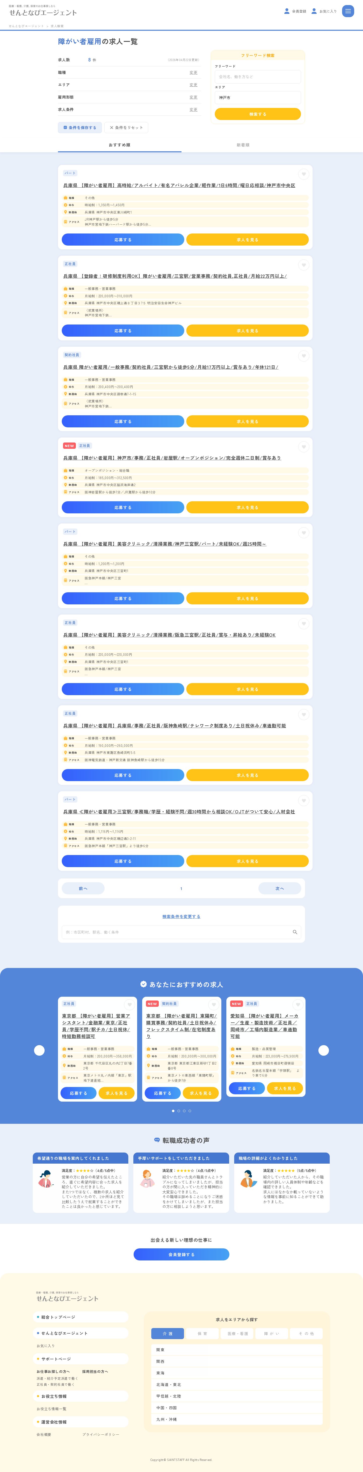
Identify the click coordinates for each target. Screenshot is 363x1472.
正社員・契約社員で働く (56, 1384)
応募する (123, 240)
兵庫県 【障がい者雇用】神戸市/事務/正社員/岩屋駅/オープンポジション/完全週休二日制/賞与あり (172, 457)
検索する (258, 114)
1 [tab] (173, 1114)
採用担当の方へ (95, 1371)
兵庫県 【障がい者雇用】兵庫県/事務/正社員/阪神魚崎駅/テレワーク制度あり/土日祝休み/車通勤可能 (174, 725)
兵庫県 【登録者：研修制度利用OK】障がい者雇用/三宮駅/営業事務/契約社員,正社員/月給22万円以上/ (175, 276)
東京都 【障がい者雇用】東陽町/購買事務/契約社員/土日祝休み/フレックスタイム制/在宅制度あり (181, 1028)
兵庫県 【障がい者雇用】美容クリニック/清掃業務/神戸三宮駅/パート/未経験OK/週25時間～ (164, 543)
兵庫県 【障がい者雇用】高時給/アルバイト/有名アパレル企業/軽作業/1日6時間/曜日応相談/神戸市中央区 (179, 185)
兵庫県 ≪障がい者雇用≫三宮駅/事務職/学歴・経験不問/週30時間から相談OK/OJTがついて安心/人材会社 (179, 811)
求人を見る (248, 240)
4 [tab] (190, 1114)
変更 (194, 72)
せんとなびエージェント (26, 26)
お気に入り (46, 1345)
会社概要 (44, 1434)
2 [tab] (178, 1114)
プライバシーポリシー (100, 1434)
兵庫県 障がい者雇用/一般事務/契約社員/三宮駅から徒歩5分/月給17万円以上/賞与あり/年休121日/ (171, 367)
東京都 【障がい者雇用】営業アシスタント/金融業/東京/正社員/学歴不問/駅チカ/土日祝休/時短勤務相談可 (96, 1028)
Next (323, 1053)
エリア (220, 87)
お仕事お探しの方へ (53, 1371)
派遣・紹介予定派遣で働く (57, 1378)
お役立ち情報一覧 (51, 1408)
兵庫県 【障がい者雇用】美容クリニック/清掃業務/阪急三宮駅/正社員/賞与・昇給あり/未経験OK (169, 634)
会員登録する (181, 1254)
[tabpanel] (97, 1052)
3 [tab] (184, 1114)
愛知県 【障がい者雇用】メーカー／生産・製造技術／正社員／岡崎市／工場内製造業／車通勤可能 (264, 1028)
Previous (39, 1053)
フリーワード (225, 66)
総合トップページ (58, 1317)
